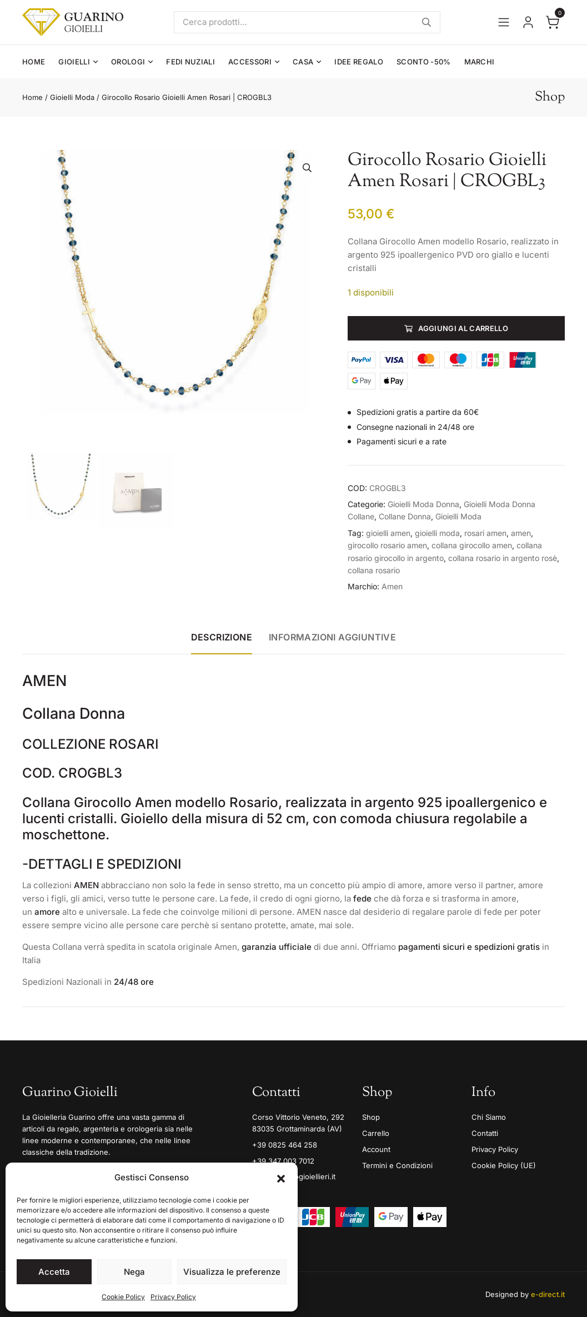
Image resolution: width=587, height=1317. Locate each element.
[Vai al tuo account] (528, 22)
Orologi (128, 61)
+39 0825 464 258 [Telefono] (284, 1144)
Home (33, 61)
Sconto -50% (424, 61)
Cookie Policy (123, 1297)
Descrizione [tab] (221, 637)
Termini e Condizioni (397, 1165)
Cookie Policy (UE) (503, 1165)
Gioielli (74, 61)
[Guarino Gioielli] (72, 22)
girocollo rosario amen (387, 545)
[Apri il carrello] (552, 22)
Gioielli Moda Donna (423, 504)
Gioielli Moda (72, 97)
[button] (281, 1177)
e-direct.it (548, 1294)
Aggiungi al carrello (463, 328)
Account (376, 1149)
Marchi (479, 61)
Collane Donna (405, 516)
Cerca (426, 22)
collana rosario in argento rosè (502, 558)
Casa (303, 61)
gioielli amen (388, 533)
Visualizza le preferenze (231, 1271)
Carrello (375, 1133)
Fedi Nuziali (190, 61)
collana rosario (374, 570)
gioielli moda (437, 533)
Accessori (250, 61)
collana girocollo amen (472, 545)
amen (521, 533)
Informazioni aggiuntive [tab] (332, 637)
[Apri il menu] (503, 22)
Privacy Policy (173, 1297)
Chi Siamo (488, 1117)
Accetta (54, 1271)
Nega (134, 1271)
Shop (371, 1117)
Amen (392, 586)
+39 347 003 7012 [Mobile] (283, 1160)
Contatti (484, 1133)
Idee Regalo (358, 61)
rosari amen (485, 533)
